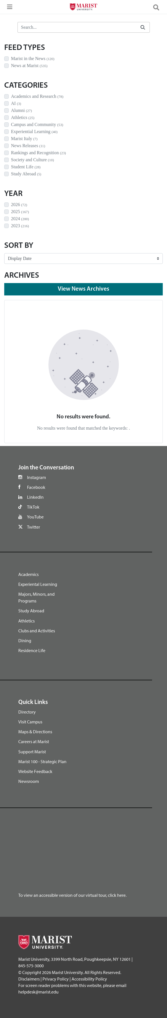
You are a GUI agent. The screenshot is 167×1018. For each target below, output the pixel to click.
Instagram (36, 477)
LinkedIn (35, 497)
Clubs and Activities (36, 630)
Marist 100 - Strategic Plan (42, 761)
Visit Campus (30, 722)
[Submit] (142, 27)
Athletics (26, 621)
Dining (24, 640)
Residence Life (31, 650)
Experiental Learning (37, 584)
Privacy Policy (56, 979)
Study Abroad (31, 610)
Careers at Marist (33, 741)
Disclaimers (29, 979)
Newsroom (28, 781)
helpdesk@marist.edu (38, 992)
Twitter (33, 527)
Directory (27, 712)
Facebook (36, 487)
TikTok (33, 507)
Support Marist (32, 751)
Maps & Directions (35, 731)
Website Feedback (35, 771)
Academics (28, 574)
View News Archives (83, 289)
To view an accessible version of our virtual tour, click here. (72, 895)
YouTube (35, 517)
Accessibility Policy (89, 979)
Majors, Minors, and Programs (36, 597)
